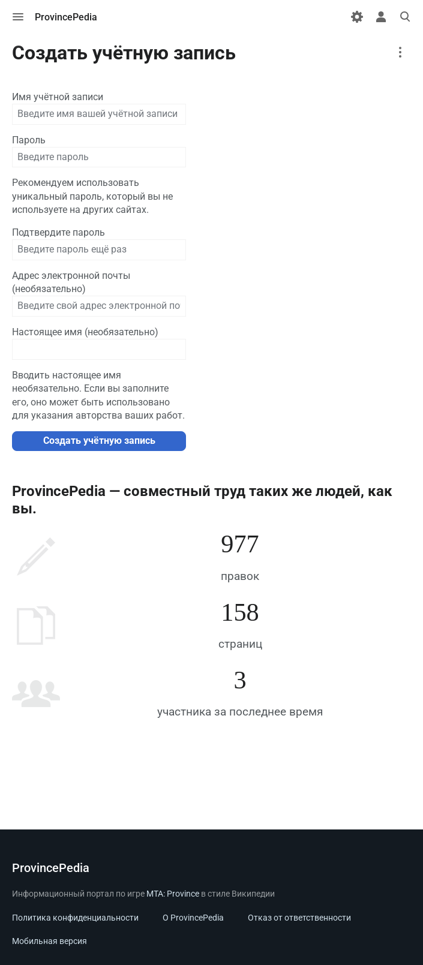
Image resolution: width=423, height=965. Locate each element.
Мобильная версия (49, 941)
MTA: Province (172, 893)
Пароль (29, 140)
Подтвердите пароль (58, 232)
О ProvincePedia (193, 917)
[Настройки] (357, 17)
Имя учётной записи (57, 97)
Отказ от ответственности (299, 917)
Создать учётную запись (99, 440)
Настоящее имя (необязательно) (85, 332)
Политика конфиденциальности (75, 917)
